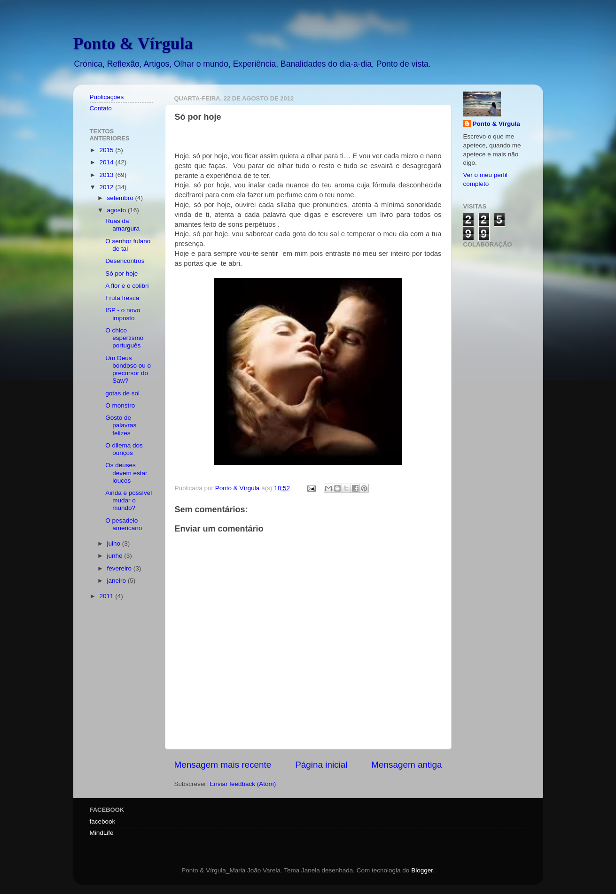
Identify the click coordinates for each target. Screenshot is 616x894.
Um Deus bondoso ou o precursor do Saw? (128, 370)
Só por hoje (121, 273)
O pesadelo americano (123, 524)
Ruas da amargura (122, 224)
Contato (101, 108)
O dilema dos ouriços (124, 449)
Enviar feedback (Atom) (243, 783)
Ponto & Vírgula (133, 43)
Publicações (107, 96)
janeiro (117, 580)
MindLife (102, 832)
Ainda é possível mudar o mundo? (128, 500)
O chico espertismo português (124, 338)
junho (116, 555)
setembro (121, 197)
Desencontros (124, 260)
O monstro (120, 405)
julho (114, 543)
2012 (107, 187)
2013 (107, 174)
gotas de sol (122, 393)
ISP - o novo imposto (122, 314)
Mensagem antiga (406, 765)
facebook (103, 821)
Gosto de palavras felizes (120, 425)
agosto (117, 210)
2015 (107, 150)
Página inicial (321, 765)
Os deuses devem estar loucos (126, 473)
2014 (107, 162)
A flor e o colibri (126, 285)
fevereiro (120, 568)
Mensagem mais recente (223, 765)
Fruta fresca (122, 297)
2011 (107, 596)
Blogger (422, 870)
